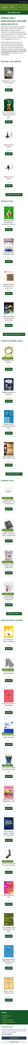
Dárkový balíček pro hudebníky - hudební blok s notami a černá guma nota (8, 533)
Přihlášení (23, 2)
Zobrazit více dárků (14, 613)
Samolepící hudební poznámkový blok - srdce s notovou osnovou (8, 501)
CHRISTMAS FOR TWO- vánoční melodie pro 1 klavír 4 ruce (8, 286)
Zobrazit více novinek (14, 194)
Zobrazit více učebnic (14, 474)
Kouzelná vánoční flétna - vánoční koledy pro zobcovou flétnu (8, 318)
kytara (9, 35)
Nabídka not (14, 13)
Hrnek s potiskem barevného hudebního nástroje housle (8, 597)
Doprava (5, 1018)
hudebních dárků (15, 39)
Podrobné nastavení (7, 1034)
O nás (4, 1024)
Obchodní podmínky (8, 1020)
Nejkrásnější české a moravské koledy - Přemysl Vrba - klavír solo (8, 222)
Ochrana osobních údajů (9, 1022)
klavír (12, 35)
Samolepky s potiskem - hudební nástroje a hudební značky (9, 565)
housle (16, 35)
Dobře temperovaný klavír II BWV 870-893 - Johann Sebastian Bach (8, 961)
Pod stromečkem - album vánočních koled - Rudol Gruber (8, 929)
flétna (22, 35)
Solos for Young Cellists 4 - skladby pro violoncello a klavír (8, 114)
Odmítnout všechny (14, 1041)
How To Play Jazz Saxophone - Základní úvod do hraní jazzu (8, 833)
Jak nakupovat (6, 1016)
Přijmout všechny (14, 1038)
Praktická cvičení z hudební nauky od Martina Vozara (8, 426)
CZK (13, 7)
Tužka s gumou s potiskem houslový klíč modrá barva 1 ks (8, 769)
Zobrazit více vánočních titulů (14, 334)
